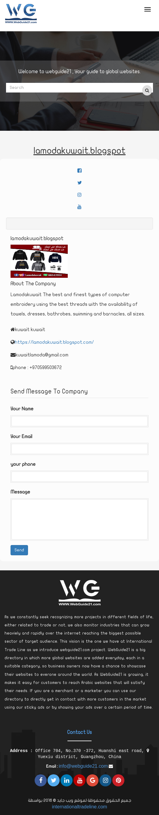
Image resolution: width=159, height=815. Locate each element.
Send (19, 550)
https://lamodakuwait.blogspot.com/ (54, 342)
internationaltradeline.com (79, 806)
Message (20, 492)
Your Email (21, 436)
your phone (23, 464)
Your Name (22, 408)
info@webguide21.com (83, 766)
